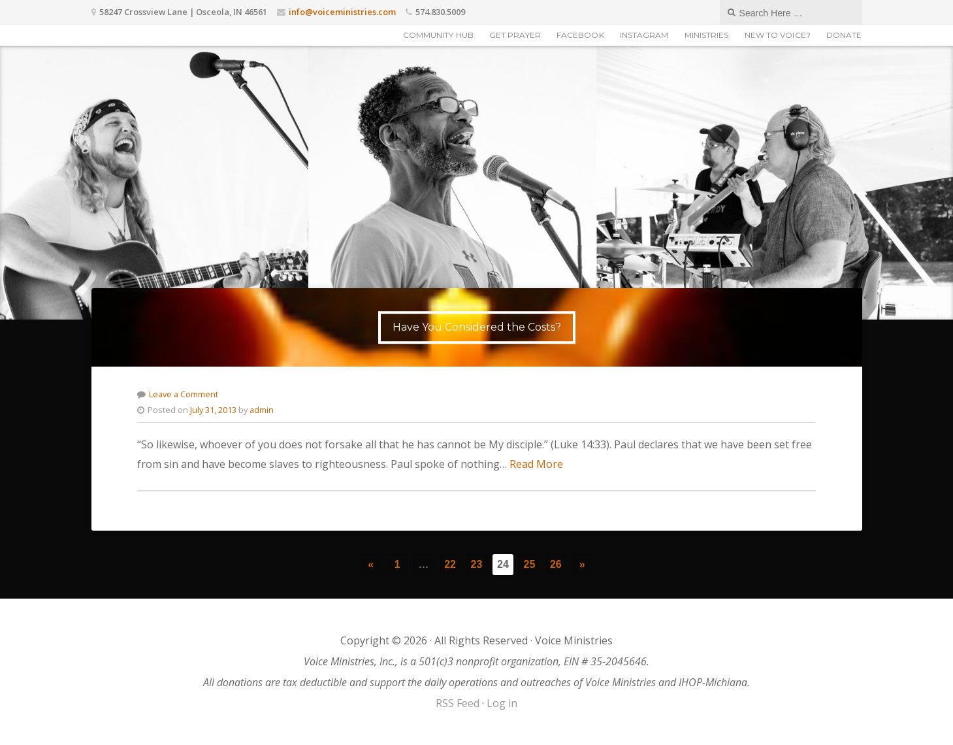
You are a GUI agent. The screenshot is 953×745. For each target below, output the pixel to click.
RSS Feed (457, 703)
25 (530, 564)
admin (262, 410)
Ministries (707, 35)
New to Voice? (778, 35)
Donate (844, 35)
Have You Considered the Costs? (477, 327)
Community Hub (438, 35)
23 (477, 564)
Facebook (580, 35)
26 (556, 564)
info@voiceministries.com (342, 12)
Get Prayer (515, 35)
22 (450, 564)
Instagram (644, 35)
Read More (536, 464)
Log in (502, 703)
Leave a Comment (183, 394)
